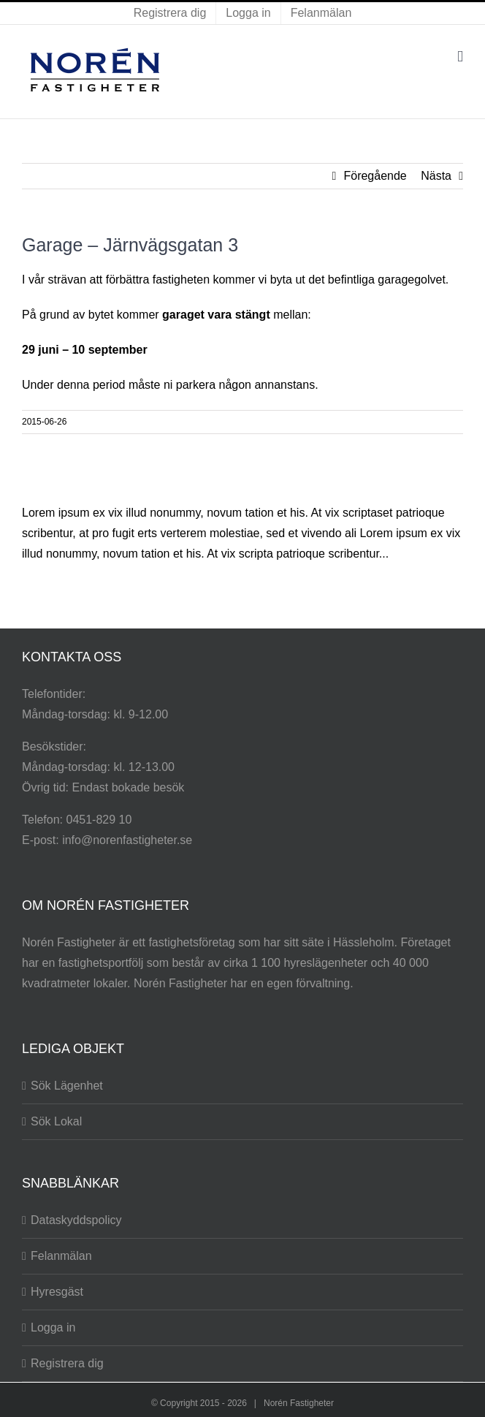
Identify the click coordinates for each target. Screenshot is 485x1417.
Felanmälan (61, 1256)
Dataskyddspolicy (76, 1220)
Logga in (53, 1327)
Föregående (374, 176)
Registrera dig (67, 1363)
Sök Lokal (56, 1121)
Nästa (436, 176)
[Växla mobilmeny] (460, 56)
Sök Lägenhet (67, 1085)
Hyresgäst (57, 1291)
